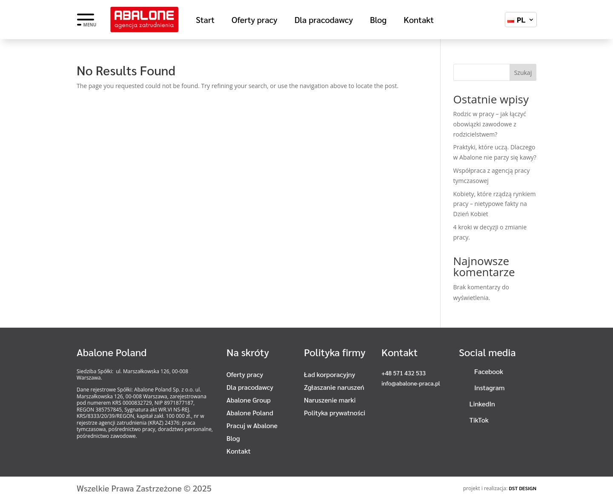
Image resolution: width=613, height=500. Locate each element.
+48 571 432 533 (403, 373)
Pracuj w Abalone (252, 426)
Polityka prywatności (334, 413)
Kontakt (419, 21)
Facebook (488, 371)
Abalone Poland (249, 413)
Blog (378, 21)
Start (205, 21)
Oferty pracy (255, 21)
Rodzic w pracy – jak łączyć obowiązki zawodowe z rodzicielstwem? (489, 124)
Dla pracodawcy (324, 21)
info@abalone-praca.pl (410, 383)
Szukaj (523, 73)
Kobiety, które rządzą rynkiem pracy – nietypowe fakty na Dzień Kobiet (494, 204)
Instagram (489, 387)
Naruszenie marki (330, 400)
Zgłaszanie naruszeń (334, 387)
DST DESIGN (522, 488)
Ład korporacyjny (329, 375)
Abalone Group (248, 400)
